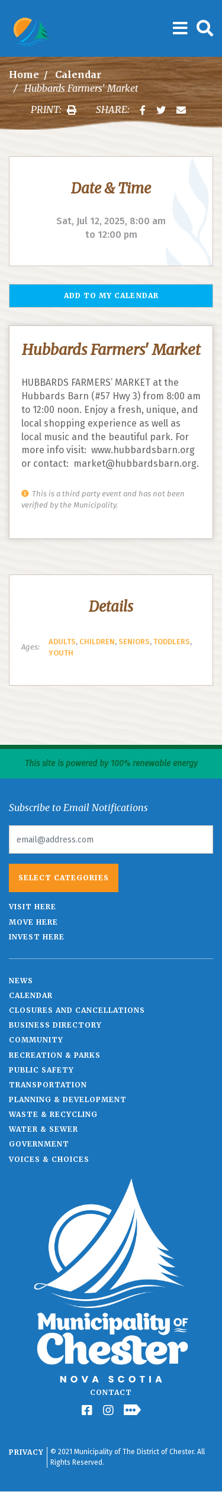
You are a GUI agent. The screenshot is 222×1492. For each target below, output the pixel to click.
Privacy (26, 1452)
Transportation (48, 1084)
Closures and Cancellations (77, 1010)
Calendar (78, 74)
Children (97, 641)
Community (36, 1039)
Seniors (134, 641)
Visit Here (32, 906)
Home (24, 74)
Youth (61, 652)
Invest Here (37, 936)
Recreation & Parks (55, 1055)
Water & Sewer (43, 1129)
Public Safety (41, 1069)
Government (39, 1143)
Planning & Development (68, 1099)
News (21, 980)
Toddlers (171, 641)
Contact (111, 1392)
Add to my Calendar (111, 295)
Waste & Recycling (53, 1114)
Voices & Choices (49, 1159)
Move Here (33, 922)
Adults (62, 641)
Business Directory (55, 1024)
